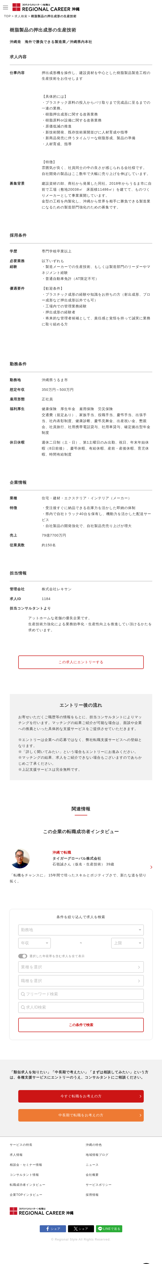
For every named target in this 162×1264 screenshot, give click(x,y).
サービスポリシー (99, 1185)
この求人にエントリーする (81, 662)
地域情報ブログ (97, 1155)
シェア (55, 1229)
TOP (7, 16)
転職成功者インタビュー (28, 1185)
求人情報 (16, 1155)
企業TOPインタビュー (26, 1195)
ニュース (92, 1165)
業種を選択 (31, 967)
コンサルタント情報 (24, 1175)
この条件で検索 (81, 1025)
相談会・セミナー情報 (26, 1165)
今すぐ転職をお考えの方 (81, 1096)
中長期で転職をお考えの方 (81, 1115)
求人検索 (21, 16)
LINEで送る (112, 1229)
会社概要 (92, 1175)
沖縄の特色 (94, 1145)
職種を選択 (31, 981)
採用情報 (92, 1195)
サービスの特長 (21, 1145)
